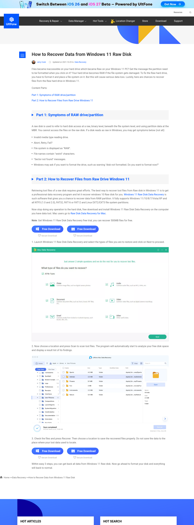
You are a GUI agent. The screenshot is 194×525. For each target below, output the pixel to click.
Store (145, 21)
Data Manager (78, 21)
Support (178, 21)
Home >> (6, 477)
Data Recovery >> (20, 477)
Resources (178, 12)
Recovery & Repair (51, 21)
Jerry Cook (39, 62)
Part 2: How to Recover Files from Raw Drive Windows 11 (62, 100)
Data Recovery (80, 62)
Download (160, 21)
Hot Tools (100, 21)
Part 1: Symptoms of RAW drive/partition (54, 95)
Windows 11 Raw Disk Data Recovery (144, 194)
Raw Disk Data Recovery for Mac (88, 213)
